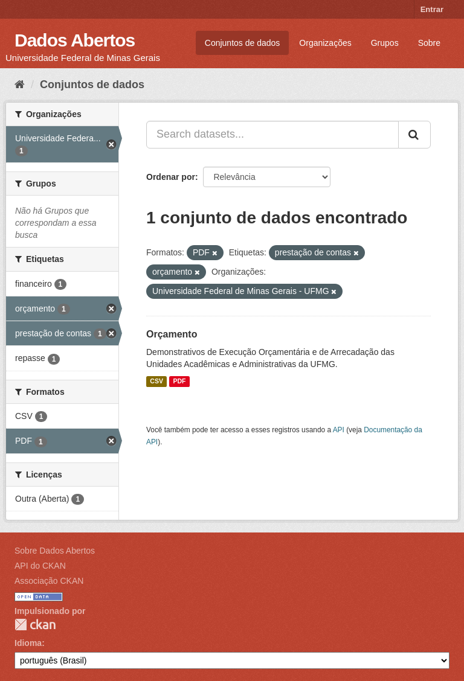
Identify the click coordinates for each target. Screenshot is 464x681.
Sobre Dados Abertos (54, 550)
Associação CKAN (48, 581)
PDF (179, 381)
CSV (156, 381)
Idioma (28, 643)
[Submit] (414, 135)
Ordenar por (170, 177)
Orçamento (171, 334)
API (338, 430)
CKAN (35, 624)
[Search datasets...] (272, 135)
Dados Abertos (74, 40)
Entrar (431, 9)
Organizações (325, 43)
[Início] (19, 84)
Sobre (429, 43)
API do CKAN (40, 566)
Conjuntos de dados (242, 43)
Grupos (385, 43)
